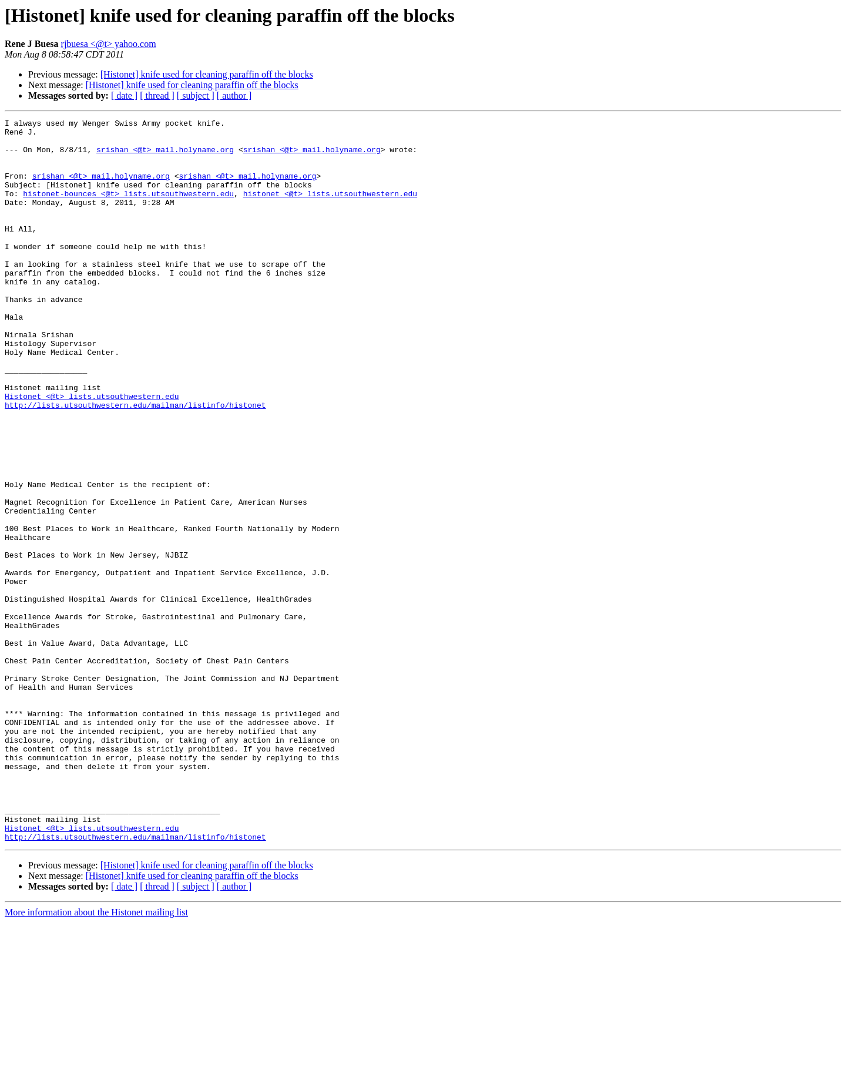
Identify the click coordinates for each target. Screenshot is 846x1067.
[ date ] (124, 95)
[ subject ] (195, 95)
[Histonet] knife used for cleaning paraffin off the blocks (206, 74)
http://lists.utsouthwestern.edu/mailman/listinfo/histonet (135, 463)
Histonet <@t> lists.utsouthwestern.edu (92, 452)
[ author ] (234, 95)
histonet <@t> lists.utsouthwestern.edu (330, 209)
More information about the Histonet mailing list (96, 1057)
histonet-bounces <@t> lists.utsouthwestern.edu (128, 209)
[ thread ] (157, 95)
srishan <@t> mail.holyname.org (165, 156)
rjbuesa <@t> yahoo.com (108, 44)
